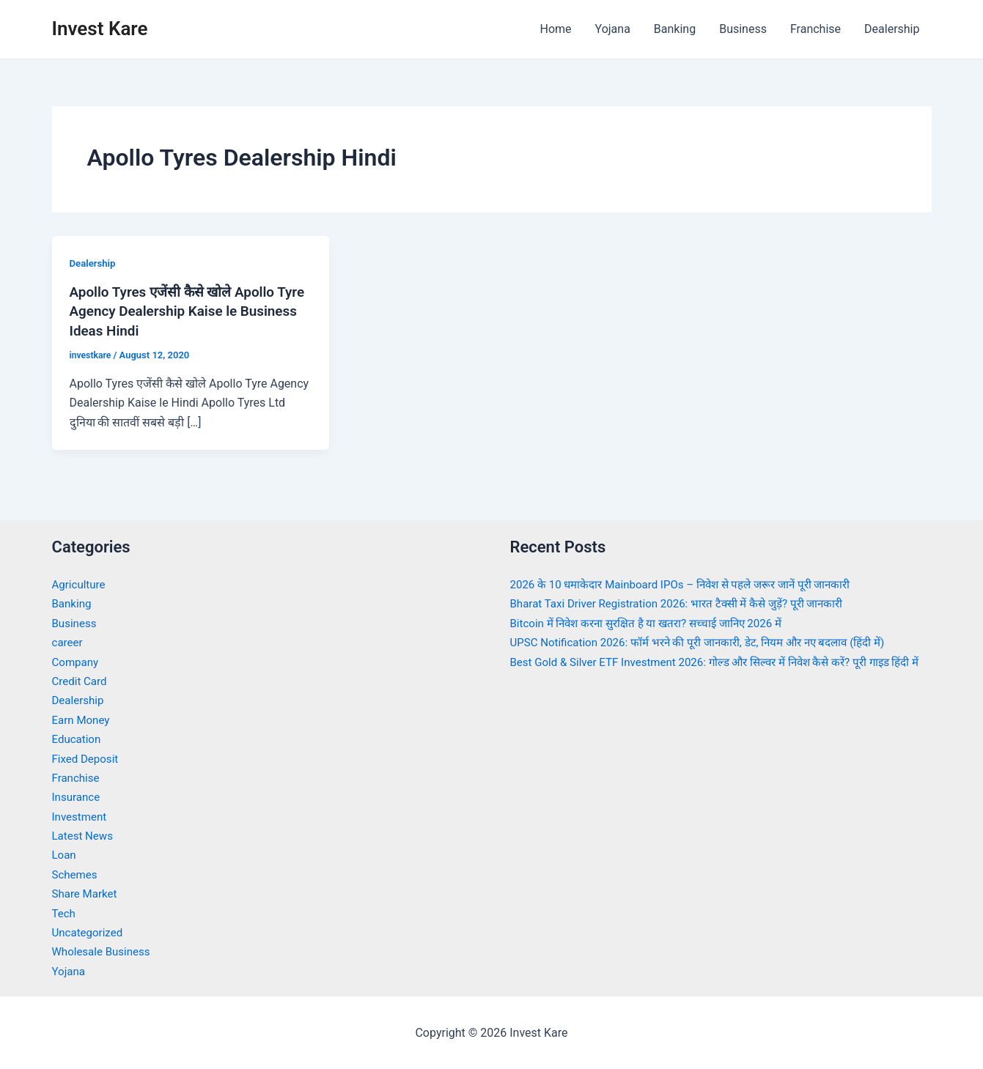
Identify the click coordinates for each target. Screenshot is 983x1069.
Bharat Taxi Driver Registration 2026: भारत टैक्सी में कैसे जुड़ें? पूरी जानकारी (687, 603)
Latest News (84, 835)
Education (78, 738)
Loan (65, 854)
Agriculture (80, 584)
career (68, 641)
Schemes (76, 874)
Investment (81, 815)
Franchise (815, 29)
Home (555, 29)
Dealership (891, 29)
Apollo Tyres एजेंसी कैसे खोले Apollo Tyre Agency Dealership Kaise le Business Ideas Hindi (179, 311)
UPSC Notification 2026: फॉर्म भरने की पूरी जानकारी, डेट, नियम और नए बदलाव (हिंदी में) (710, 641)
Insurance (77, 796)
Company (77, 660)
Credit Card (81, 680)
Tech (64, 912)
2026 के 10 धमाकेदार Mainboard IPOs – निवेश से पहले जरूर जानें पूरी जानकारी (691, 584)
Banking (675, 29)
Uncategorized (90, 932)
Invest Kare (100, 29)
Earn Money (83, 719)
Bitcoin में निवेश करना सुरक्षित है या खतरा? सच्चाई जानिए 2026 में (655, 622)
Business (743, 29)
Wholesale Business (104, 951)
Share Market (87, 893)
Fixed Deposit (87, 757)
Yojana (612, 29)
